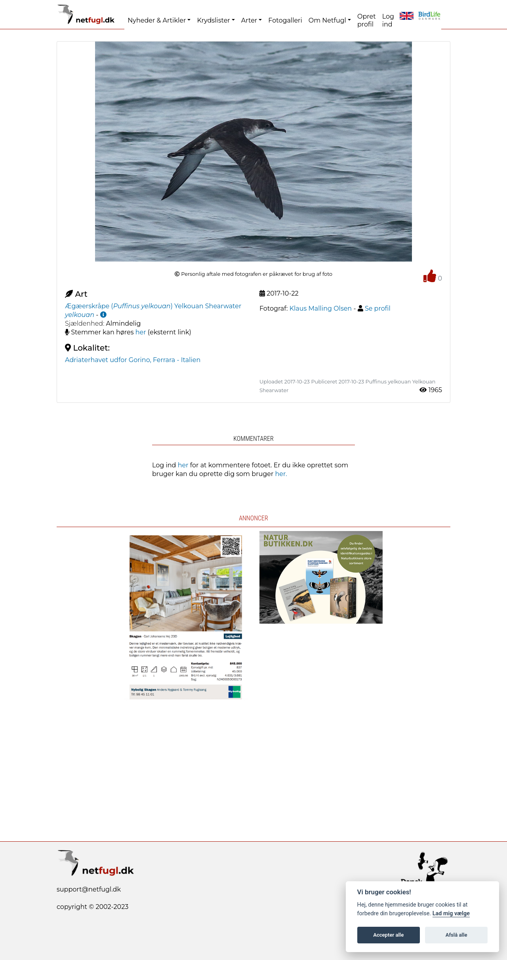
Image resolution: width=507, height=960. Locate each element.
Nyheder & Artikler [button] (157, 20)
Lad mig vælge (451, 913)
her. (281, 474)
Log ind (388, 20)
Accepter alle (388, 935)
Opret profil (366, 20)
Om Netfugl (327, 20)
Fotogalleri (285, 20)
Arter (249, 20)
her (140, 332)
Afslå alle (456, 935)
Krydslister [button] (213, 20)
